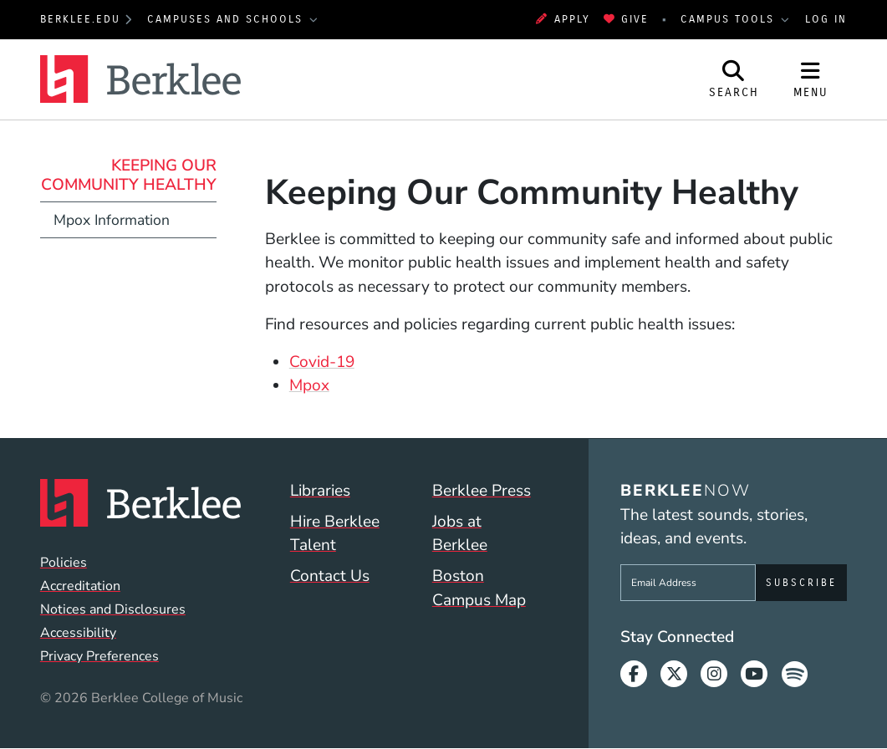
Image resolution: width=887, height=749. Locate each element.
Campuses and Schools (227, 19)
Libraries (320, 491)
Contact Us (330, 576)
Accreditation (80, 586)
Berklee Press (481, 491)
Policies (63, 562)
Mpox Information (112, 220)
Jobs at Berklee (459, 534)
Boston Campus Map (479, 588)
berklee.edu (80, 19)
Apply (562, 19)
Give (626, 19)
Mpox (309, 385)
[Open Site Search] (734, 79)
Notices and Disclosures (113, 609)
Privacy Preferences (99, 656)
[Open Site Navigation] (811, 79)
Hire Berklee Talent (335, 534)
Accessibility (78, 633)
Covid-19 (321, 362)
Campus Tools (730, 19)
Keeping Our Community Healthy (129, 175)
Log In (826, 19)
